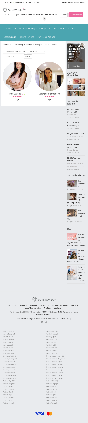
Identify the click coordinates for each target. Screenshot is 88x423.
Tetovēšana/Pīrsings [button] (45, 36)
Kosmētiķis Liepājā (9, 370)
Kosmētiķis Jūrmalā (9, 367)
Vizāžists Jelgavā (8, 386)
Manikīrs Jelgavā (51, 337)
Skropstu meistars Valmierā (54, 375)
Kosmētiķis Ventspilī (9, 378)
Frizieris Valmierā (8, 351)
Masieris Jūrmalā (51, 392)
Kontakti (74, 305)
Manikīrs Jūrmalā (51, 342)
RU (8, 2)
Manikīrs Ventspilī (51, 353)
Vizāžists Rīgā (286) (9, 381)
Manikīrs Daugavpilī (52, 334)
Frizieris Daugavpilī (9, 334)
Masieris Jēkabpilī (51, 389)
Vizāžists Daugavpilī (9, 384)
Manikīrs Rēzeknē (51, 348)
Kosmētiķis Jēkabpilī (9, 364)
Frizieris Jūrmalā (8, 342)
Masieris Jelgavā (51, 386)
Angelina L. (78, 125)
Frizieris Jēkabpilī (8, 339)
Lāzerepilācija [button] (10, 36)
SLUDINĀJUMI (51, 14)
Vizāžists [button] (71, 28)
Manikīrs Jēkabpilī (51, 339)
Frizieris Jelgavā (8, 337)
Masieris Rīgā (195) (52, 381)
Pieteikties (76, 66)
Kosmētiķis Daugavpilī (10, 359)
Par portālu (12, 305)
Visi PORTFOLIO (28, 14)
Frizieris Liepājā (8, 345)
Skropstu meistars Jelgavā (54, 362)
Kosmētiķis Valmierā (9, 375)
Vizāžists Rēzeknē (8, 397)
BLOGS (8, 14)
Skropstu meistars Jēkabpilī (54, 364)
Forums (40, 14)
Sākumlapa (7, 44)
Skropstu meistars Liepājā (54, 370)
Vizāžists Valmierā (8, 400)
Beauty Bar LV (72, 115)
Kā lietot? (24, 305)
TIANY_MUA (76, 205)
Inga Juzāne (17, 94)
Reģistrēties (76, 14)
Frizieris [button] (7, 28)
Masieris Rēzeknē (51, 397)
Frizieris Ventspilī (8, 353)
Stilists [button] (31, 36)
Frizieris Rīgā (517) (8, 331)
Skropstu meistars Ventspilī (54, 378)
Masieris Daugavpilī (52, 384)
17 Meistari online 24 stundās (28, 2)
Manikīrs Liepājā (51, 345)
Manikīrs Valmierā (51, 351)
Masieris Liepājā (51, 395)
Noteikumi (44, 305)
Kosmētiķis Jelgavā (9, 362)
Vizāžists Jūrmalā (8, 392)
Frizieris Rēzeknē (8, 348)
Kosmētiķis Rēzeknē (9, 373)
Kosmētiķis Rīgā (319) (9, 356)
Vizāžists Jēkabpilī (8, 389)
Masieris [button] (22, 36)
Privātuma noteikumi (52, 308)
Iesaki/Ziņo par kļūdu (33, 308)
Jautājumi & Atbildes (59, 305)
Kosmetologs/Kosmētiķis (23, 44)
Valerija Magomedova (49, 94)
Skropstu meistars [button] (57, 28)
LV (5, 2)
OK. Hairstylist (77, 222)
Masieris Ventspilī (51, 403)
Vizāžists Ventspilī (8, 403)
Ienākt (63, 14)
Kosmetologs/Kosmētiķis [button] (34, 28)
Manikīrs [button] (17, 28)
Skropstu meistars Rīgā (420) (55, 356)
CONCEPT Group (65, 318)
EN (11, 2)
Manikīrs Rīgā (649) (52, 331)
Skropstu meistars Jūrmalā (54, 367)
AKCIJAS (16, 14)
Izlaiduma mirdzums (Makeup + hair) (74, 50)
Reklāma (33, 305)
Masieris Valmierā (51, 400)
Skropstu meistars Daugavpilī (55, 359)
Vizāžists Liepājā (8, 395)
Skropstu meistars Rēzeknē (54, 373)
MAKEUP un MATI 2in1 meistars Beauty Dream (76, 164)
